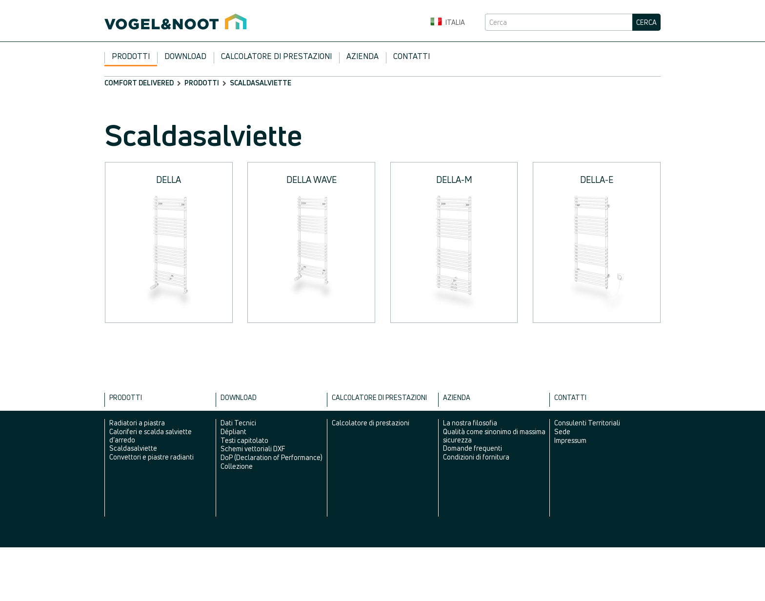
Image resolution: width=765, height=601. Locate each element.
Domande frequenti (472, 448)
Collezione (237, 466)
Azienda (362, 56)
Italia (447, 22)
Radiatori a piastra (137, 422)
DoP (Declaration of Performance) (271, 457)
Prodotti (131, 56)
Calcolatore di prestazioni (276, 56)
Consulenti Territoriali (587, 422)
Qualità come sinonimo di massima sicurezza (494, 435)
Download (185, 56)
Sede (562, 431)
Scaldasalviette (133, 448)
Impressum (570, 440)
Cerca (646, 22)
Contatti (411, 56)
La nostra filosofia (470, 422)
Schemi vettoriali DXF (253, 448)
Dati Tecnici (238, 422)
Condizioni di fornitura (476, 456)
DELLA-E (596, 179)
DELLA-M (454, 179)
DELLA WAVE (311, 179)
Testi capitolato (244, 440)
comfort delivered (139, 82)
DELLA (168, 179)
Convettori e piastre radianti (151, 456)
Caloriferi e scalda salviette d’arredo (150, 435)
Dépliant (233, 431)
